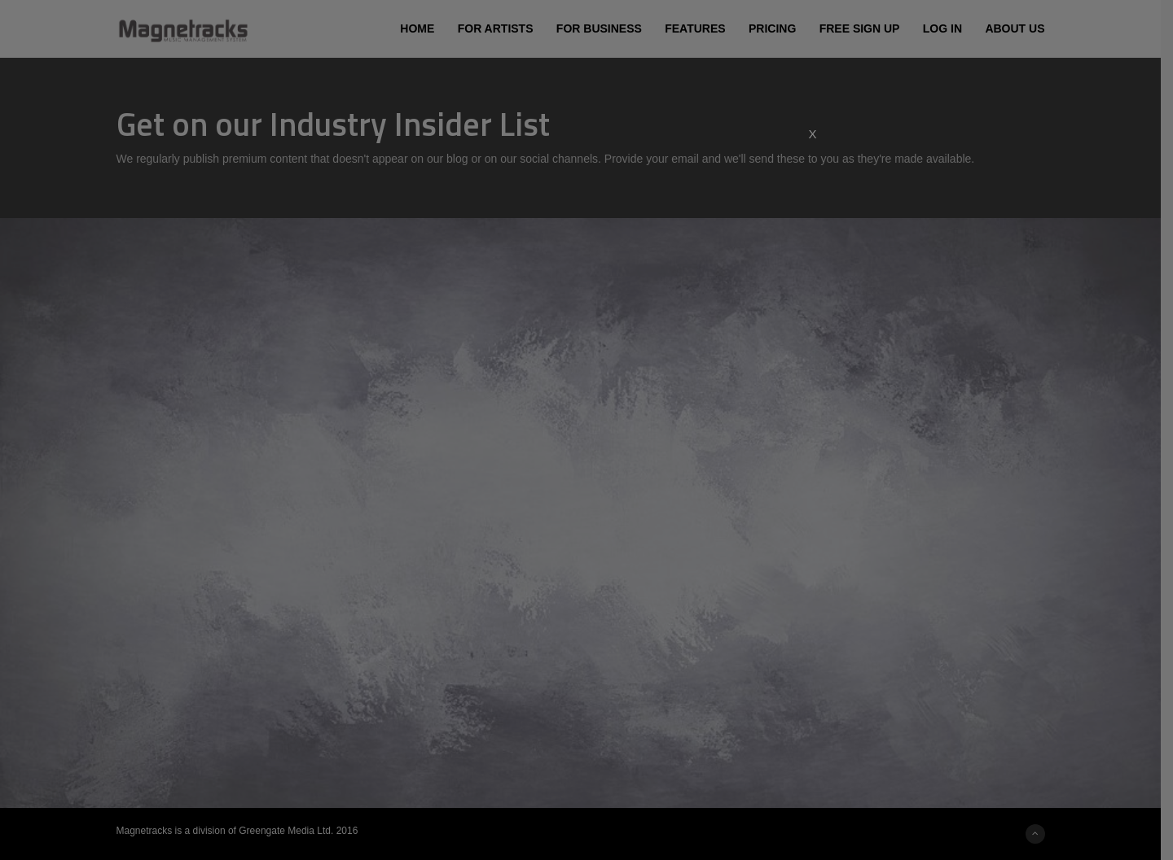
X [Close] (812, 134)
